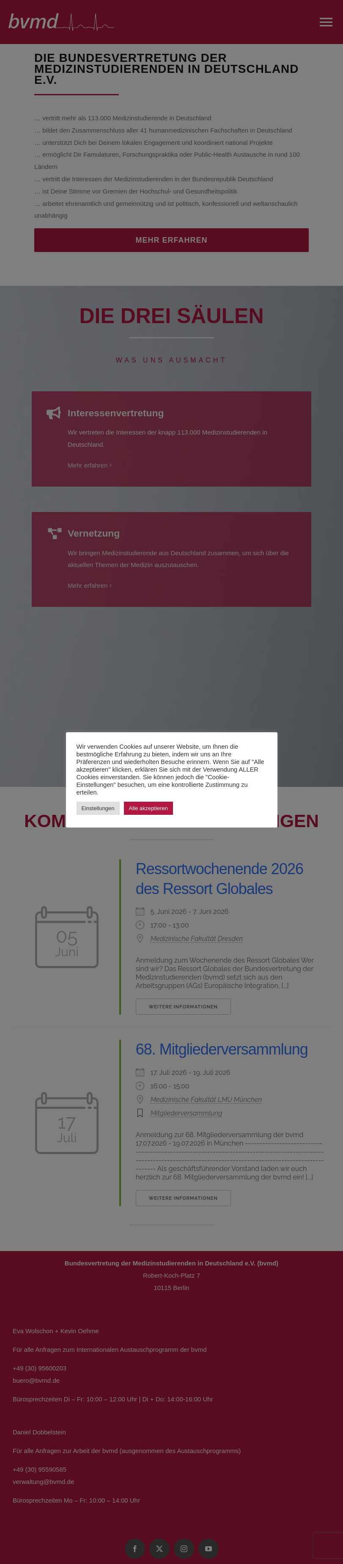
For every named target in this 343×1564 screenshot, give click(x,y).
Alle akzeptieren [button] (148, 808)
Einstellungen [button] (98, 808)
